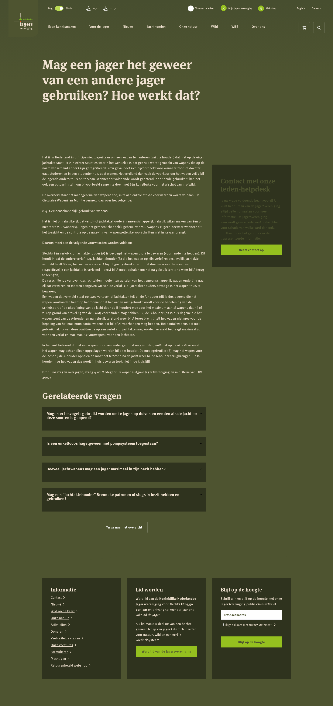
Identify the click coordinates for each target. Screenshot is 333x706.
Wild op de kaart (63, 611)
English (301, 8)
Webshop (271, 8)
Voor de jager (111, 27)
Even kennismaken (74, 27)
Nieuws (140, 27)
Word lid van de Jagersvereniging (166, 651)
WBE (246, 27)
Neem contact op (251, 249)
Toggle (69, 8)
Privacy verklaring (83, 688)
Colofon (104, 688)
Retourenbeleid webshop (69, 665)
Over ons (270, 27)
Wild (226, 27)
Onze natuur (200, 27)
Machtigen (58, 658)
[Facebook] (247, 691)
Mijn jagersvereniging (240, 8)
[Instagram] (261, 691)
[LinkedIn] (274, 691)
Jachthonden (168, 27)
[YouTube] (287, 691)
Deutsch (316, 8)
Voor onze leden (204, 8)
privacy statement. (260, 624)
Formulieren (59, 651)
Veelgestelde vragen (65, 638)
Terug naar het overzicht (124, 527)
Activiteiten (59, 624)
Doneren (57, 631)
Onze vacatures (62, 645)
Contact (56, 597)
